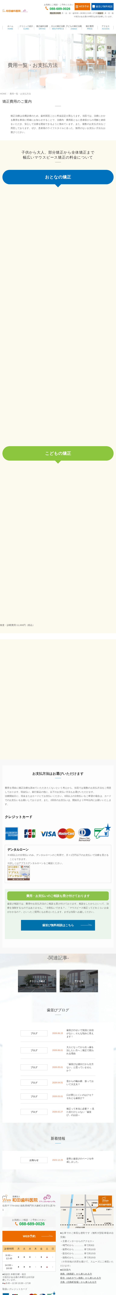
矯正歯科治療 (42, 27)
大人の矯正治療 (58, 27)
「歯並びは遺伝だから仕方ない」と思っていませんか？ (80, 969)
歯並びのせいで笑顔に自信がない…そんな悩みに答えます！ (80, 935)
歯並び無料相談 (102, 6)
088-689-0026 (60, 9)
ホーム (10, 27)
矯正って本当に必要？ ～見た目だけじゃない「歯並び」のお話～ (80, 1013)
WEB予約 (82, 6)
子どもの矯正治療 (74, 27)
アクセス (106, 27)
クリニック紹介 (26, 27)
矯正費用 (90, 27)
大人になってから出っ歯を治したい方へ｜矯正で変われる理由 (80, 952)
